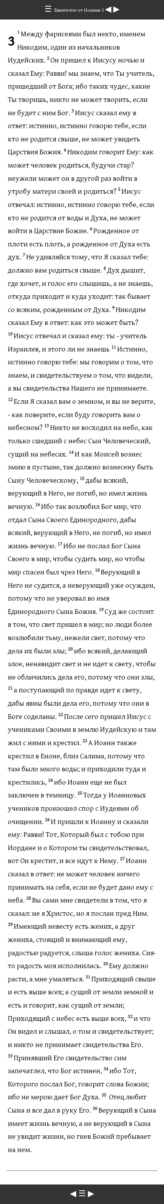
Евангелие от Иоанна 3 (79, 10)
